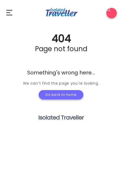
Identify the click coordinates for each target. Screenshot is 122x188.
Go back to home (61, 94)
